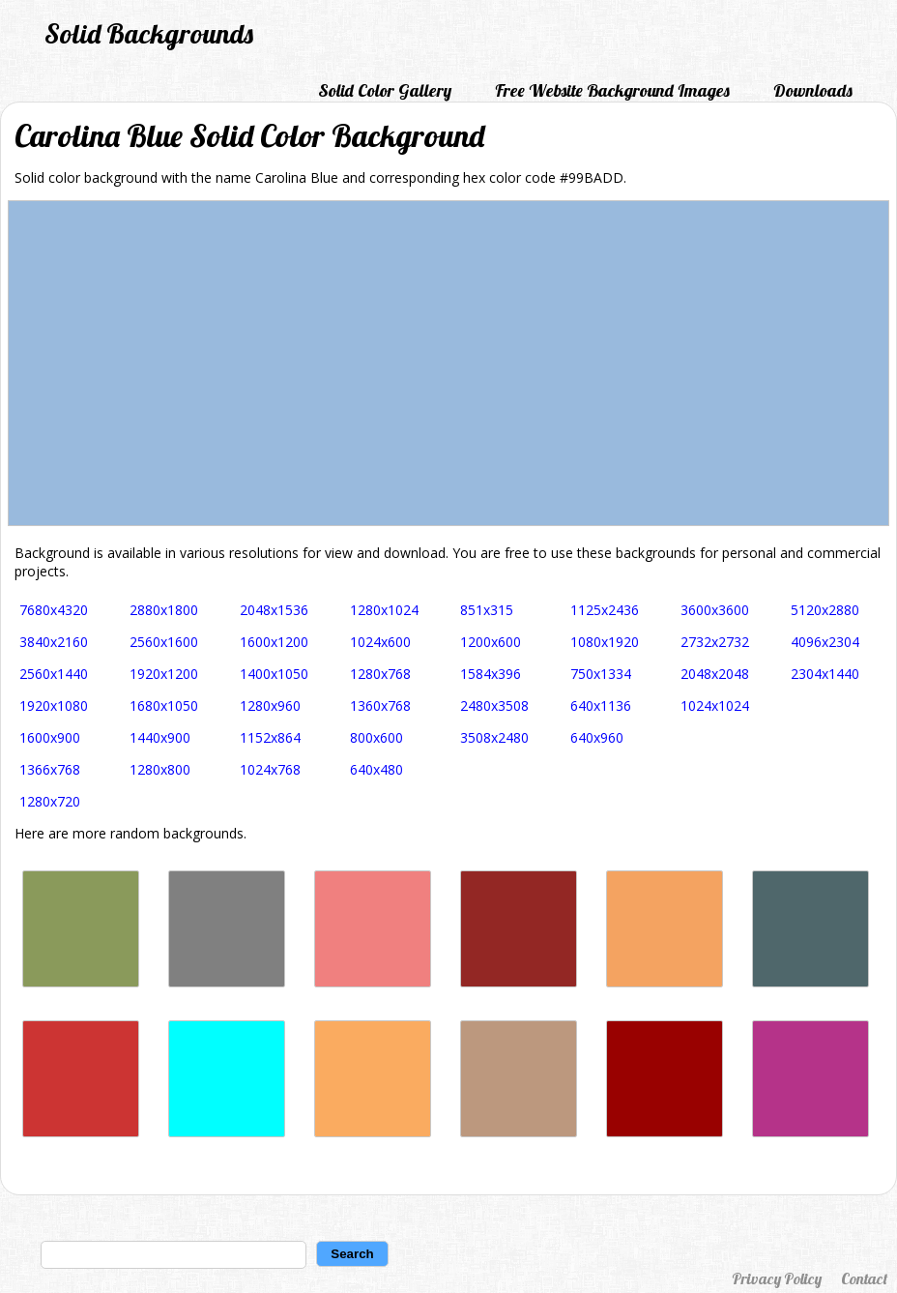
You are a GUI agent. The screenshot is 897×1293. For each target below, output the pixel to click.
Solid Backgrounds (148, 33)
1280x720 (49, 801)
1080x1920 (604, 641)
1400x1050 (274, 673)
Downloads (813, 90)
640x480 (376, 769)
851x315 (486, 610)
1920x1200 (164, 673)
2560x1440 (53, 673)
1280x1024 (384, 610)
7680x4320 (53, 610)
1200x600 (490, 641)
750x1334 (600, 673)
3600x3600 (714, 610)
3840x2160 (53, 641)
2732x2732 (714, 641)
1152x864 (270, 737)
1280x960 (270, 705)
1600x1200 (274, 641)
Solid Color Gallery (384, 90)
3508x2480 (494, 737)
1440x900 (160, 737)
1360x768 (380, 705)
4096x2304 (825, 641)
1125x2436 (604, 610)
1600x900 (49, 737)
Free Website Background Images (612, 90)
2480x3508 (494, 705)
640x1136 (600, 705)
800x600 (376, 737)
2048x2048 (714, 673)
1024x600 (380, 641)
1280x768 (380, 673)
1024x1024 (714, 705)
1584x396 (490, 673)
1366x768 (49, 769)
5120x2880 (825, 610)
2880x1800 (164, 610)
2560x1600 (164, 641)
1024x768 (270, 769)
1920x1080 (53, 705)
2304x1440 (825, 673)
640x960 (596, 737)
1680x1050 (164, 705)
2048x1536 (274, 610)
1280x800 (160, 769)
